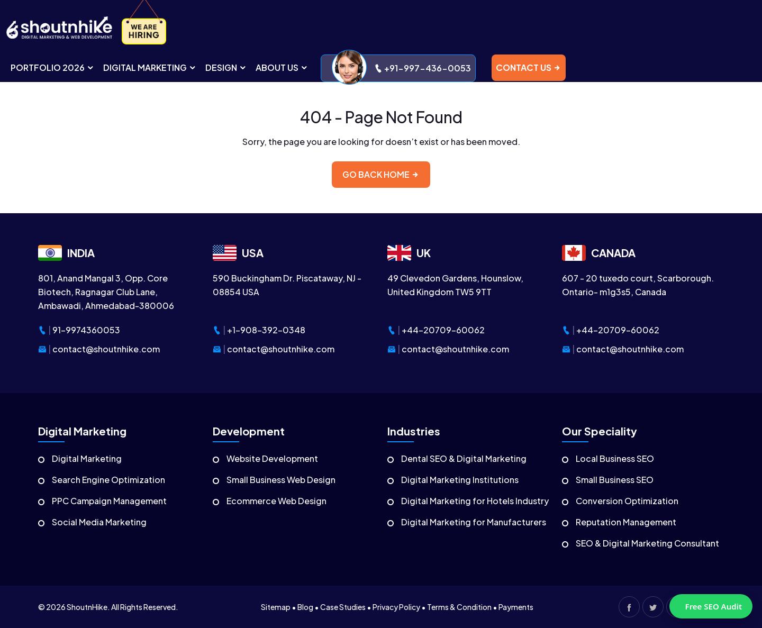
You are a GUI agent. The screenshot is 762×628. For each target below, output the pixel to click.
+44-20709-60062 (443, 329)
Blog (305, 607)
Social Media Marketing (99, 521)
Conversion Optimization (627, 500)
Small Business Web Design (280, 479)
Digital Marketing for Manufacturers (473, 521)
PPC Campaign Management (109, 500)
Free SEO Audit (713, 606)
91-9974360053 (86, 329)
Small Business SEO (615, 479)
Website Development (272, 458)
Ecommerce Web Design (276, 500)
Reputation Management (626, 521)
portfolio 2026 (53, 67)
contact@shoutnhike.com (106, 348)
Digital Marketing (87, 458)
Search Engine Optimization (108, 479)
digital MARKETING (150, 67)
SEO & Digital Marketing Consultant (647, 543)
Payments (515, 607)
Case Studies (343, 607)
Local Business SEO (615, 458)
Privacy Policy (396, 607)
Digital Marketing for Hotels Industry (475, 500)
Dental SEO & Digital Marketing (464, 458)
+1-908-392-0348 (266, 329)
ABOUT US (282, 67)
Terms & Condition (459, 607)
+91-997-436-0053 (401, 68)
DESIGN (226, 67)
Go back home (381, 174)
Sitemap (276, 607)
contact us (528, 67)
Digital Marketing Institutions (460, 479)
